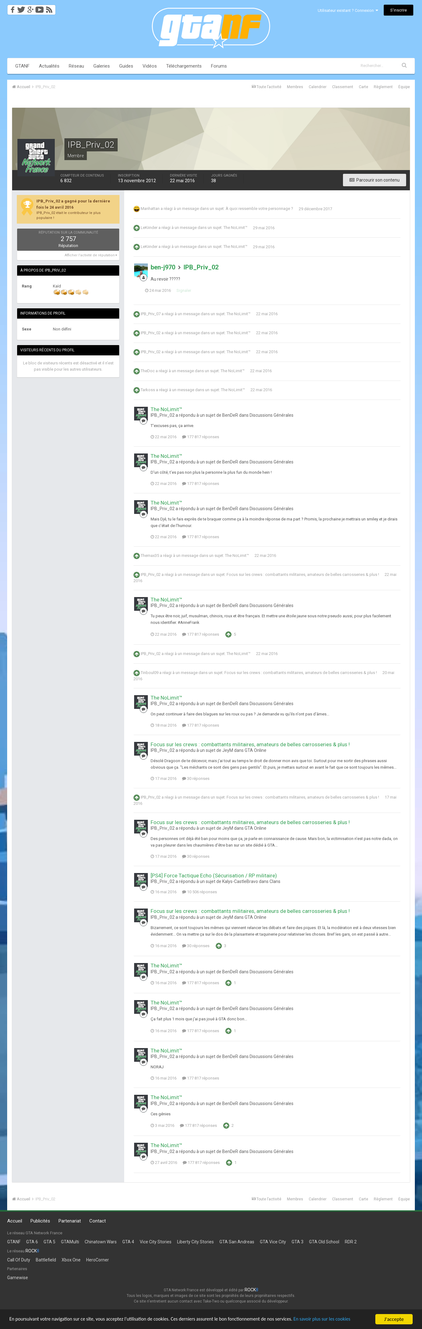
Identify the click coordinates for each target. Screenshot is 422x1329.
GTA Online (255, 750)
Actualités (49, 66)
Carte (363, 87)
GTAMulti (70, 1241)
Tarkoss (148, 389)
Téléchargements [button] (184, 66)
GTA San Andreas (236, 1241)
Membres (295, 87)
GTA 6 (32, 1241)
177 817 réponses (200, 436)
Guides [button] (126, 66)
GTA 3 (297, 1241)
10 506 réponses (199, 892)
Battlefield (46, 1259)
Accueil (14, 1221)
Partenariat (70, 1221)
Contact (97, 1221)
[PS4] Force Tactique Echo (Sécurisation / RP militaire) (214, 875)
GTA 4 (128, 1241)
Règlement (383, 87)
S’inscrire (398, 10)
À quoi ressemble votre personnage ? (259, 208)
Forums (219, 66)
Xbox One (71, 1259)
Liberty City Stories (195, 1241)
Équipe (404, 87)
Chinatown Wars (101, 1241)
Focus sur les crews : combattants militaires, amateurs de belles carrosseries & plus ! (303, 574)
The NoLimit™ (235, 227)
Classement (342, 87)
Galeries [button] (101, 66)
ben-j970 (163, 267)
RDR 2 (351, 1241)
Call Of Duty (18, 1259)
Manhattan (150, 208)
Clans (275, 881)
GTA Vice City (273, 1241)
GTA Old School (324, 1241)
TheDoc (148, 370)
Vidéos (150, 66)
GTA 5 (49, 1241)
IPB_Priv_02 (201, 267)
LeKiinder (149, 227)
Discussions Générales (271, 415)
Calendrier (317, 87)
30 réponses (195, 778)
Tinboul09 (149, 672)
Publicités (40, 1221)
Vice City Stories (155, 1241)
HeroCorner (97, 1259)
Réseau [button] (76, 66)
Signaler (189, 290)
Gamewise (17, 1277)
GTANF (22, 66)
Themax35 (150, 555)
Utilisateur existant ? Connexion (348, 10)
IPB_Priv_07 (151, 313)
